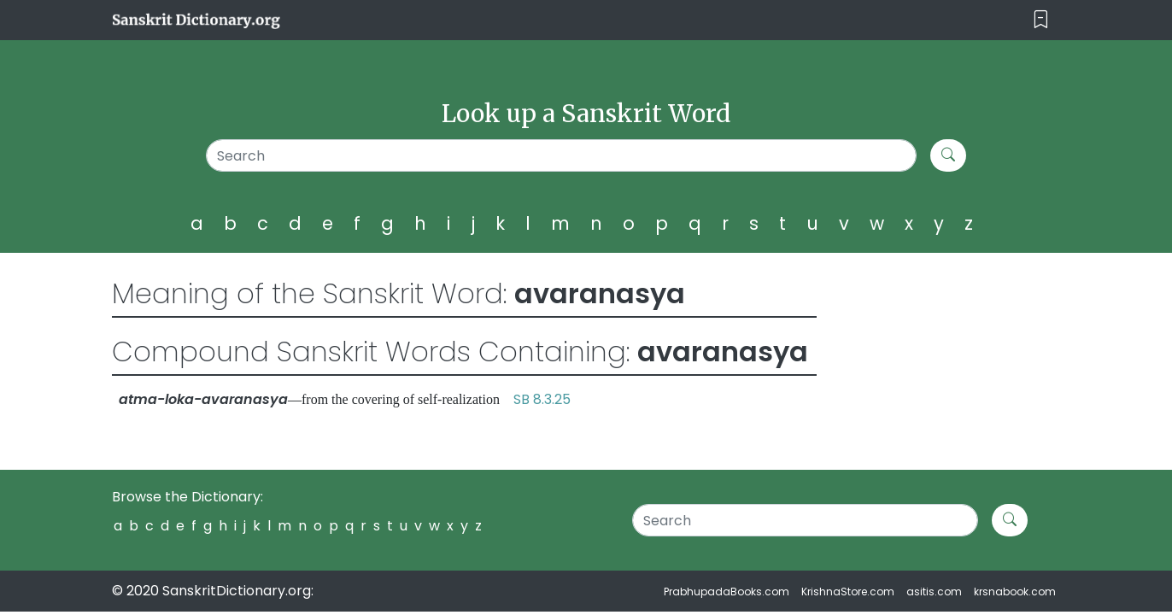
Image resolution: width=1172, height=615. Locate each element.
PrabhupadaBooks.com (726, 591)
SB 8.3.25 (542, 399)
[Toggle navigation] (1041, 20)
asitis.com (934, 591)
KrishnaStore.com (847, 591)
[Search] (561, 155)
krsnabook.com (1015, 591)
